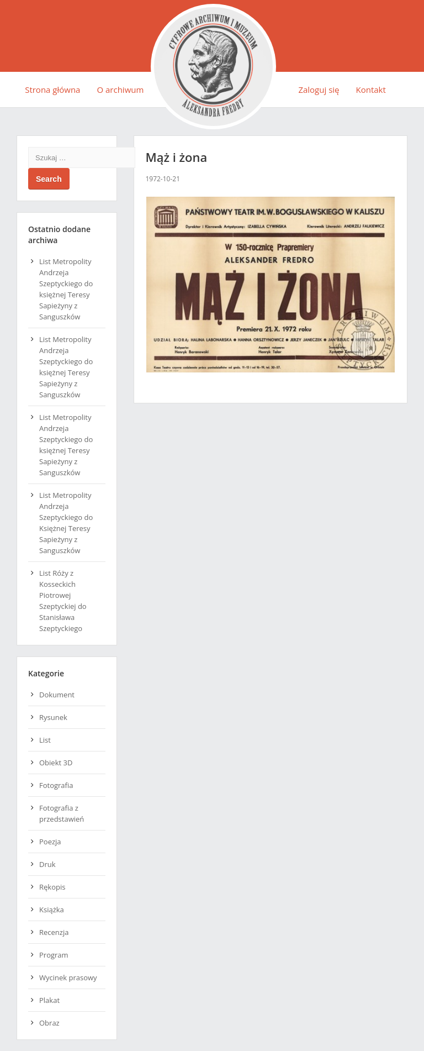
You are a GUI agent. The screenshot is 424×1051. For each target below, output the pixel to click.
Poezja (50, 842)
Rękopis (52, 887)
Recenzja (53, 932)
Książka (51, 910)
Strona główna (52, 89)
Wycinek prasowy (68, 977)
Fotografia (56, 785)
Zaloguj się (318, 89)
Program (53, 955)
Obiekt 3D (55, 763)
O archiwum (120, 89)
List (45, 740)
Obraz (49, 1023)
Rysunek (53, 717)
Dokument (57, 695)
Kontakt (371, 89)
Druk (47, 864)
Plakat (49, 1000)
